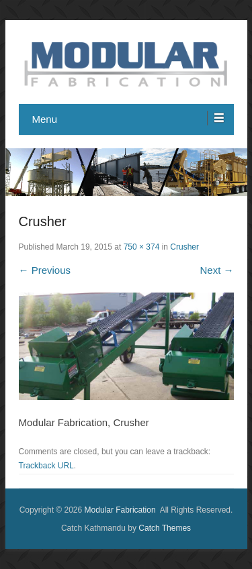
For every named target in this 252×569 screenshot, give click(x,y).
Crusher (184, 247)
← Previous (45, 270)
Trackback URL (46, 465)
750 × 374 (142, 247)
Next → (216, 270)
